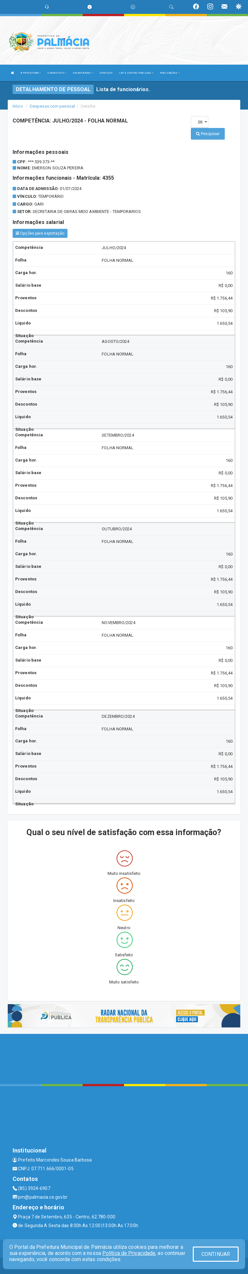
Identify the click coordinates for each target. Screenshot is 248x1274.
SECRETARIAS (83, 72)
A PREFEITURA (31, 72)
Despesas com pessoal (52, 106)
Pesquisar (208, 133)
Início (18, 106)
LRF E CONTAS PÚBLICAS (136, 72)
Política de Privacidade (128, 1253)
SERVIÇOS (106, 72)
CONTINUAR (216, 1254)
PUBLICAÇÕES (170, 72)
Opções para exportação (40, 233)
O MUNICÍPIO (56, 72)
